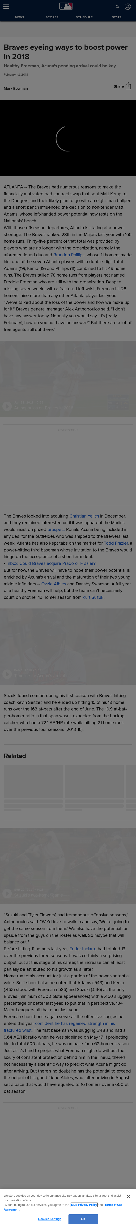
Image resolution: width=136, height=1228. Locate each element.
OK (83, 1219)
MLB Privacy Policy (84, 1205)
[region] (68, 1208)
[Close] (128, 1196)
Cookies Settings (49, 1219)
